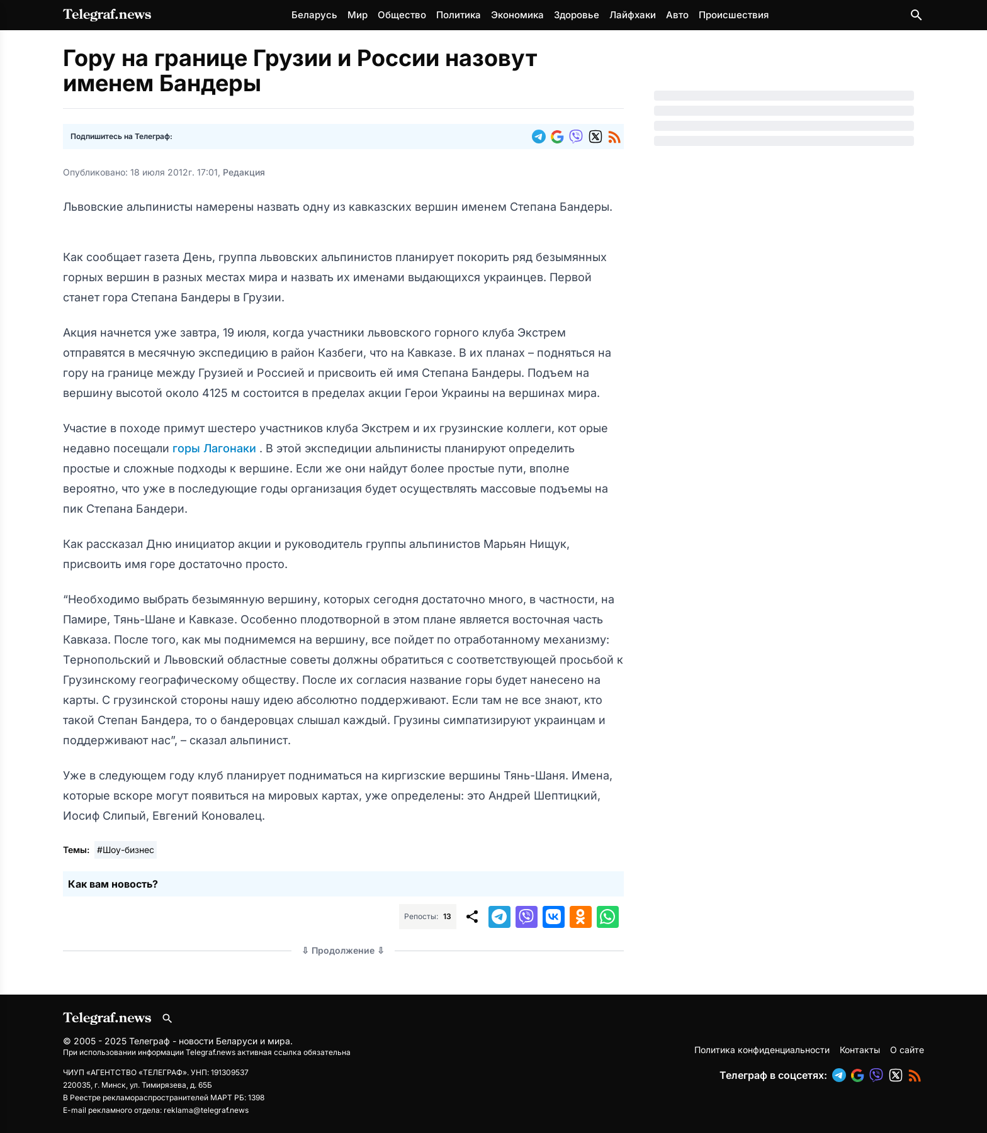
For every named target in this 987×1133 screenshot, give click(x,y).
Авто (677, 15)
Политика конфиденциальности (762, 1049)
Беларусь (314, 15)
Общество (402, 15)
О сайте (907, 1049)
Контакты (860, 1049)
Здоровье (576, 15)
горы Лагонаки (215, 448)
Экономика (517, 15)
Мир (357, 15)
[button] (541, 136)
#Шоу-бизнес (125, 849)
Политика (458, 15)
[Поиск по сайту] (916, 15)
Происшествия (734, 15)
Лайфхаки (632, 15)
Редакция (244, 172)
